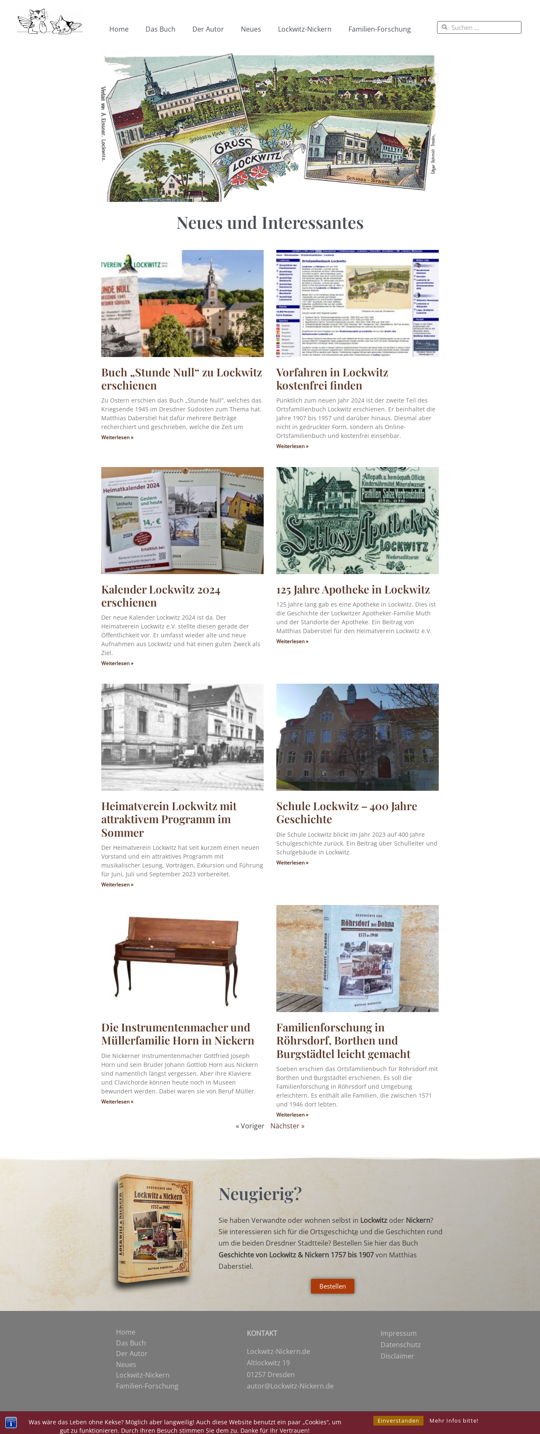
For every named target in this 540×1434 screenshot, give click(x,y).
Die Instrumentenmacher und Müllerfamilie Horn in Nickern (177, 1033)
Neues (251, 29)
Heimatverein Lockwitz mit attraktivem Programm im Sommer (169, 818)
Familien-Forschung (379, 29)
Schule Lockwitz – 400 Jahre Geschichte (346, 812)
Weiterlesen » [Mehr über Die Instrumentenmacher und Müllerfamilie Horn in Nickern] (117, 1101)
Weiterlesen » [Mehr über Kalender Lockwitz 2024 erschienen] (117, 663)
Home (119, 29)
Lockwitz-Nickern (305, 29)
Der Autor (208, 29)
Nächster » (287, 1126)
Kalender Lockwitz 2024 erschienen (160, 596)
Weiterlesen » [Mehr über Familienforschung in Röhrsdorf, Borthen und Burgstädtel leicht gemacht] (292, 1114)
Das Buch (161, 29)
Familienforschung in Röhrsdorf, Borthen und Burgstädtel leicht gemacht (343, 1040)
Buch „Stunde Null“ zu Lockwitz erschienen (181, 378)
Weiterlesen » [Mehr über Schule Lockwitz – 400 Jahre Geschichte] (292, 862)
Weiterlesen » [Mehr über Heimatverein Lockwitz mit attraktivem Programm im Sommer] (117, 884)
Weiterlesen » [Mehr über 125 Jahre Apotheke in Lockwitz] (292, 641)
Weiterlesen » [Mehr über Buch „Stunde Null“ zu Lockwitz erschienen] (117, 437)
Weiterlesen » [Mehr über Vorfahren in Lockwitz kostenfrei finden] (292, 446)
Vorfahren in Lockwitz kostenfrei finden (332, 378)
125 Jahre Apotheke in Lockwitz (353, 589)
